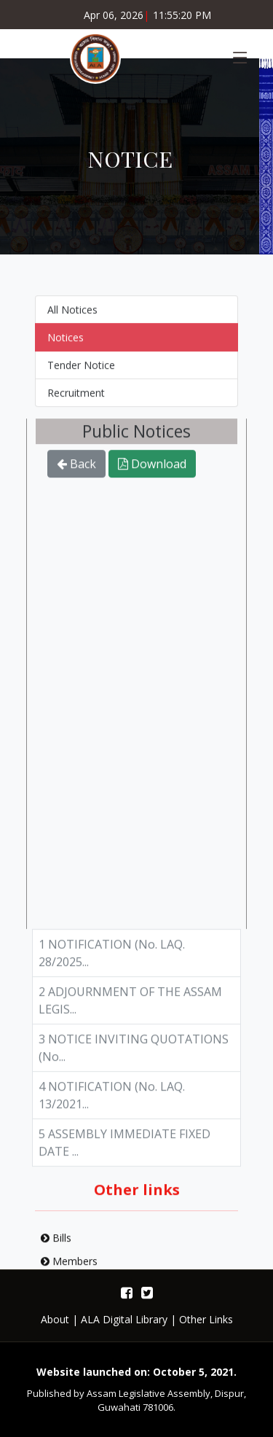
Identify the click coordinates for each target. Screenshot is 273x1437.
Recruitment (76, 398)
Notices (65, 343)
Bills (56, 1243)
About (55, 1319)
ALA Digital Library (124, 1319)
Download (152, 470)
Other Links (206, 1319)
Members (69, 1267)
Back (76, 470)
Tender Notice (81, 371)
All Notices (72, 315)
